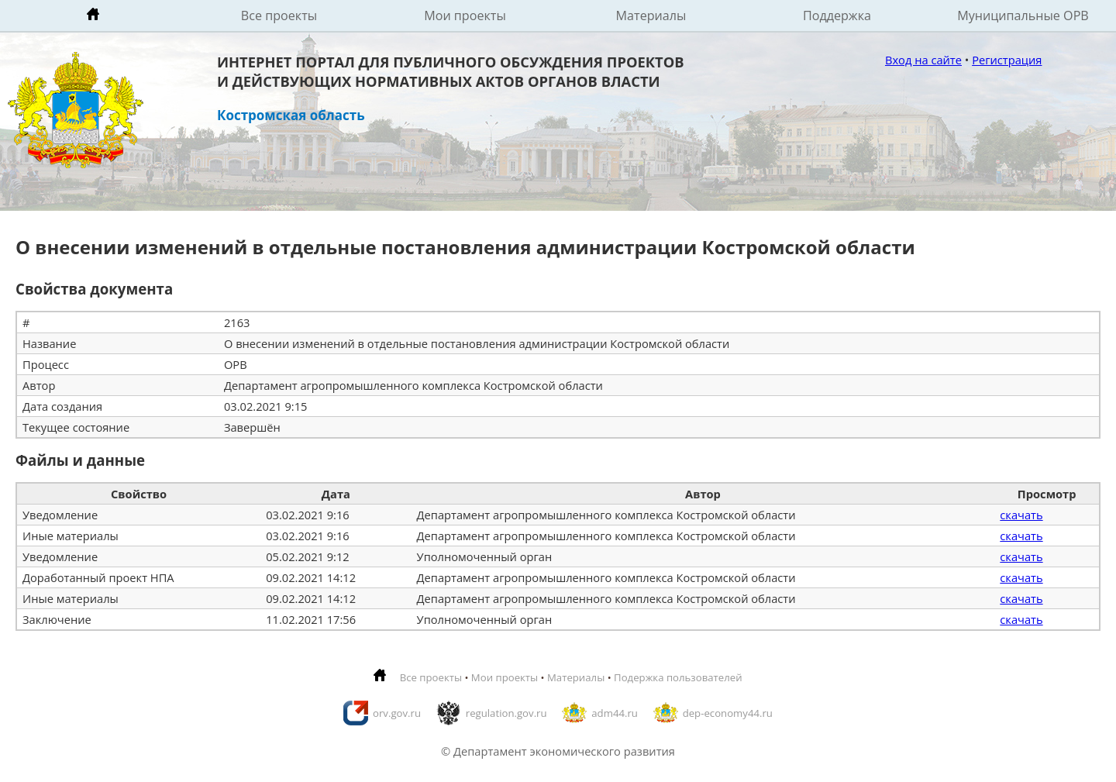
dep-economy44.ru (728, 713)
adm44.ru (614, 713)
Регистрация (1007, 59)
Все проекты (279, 15)
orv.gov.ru (397, 713)
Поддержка (837, 15)
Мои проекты (465, 15)
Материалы (651, 15)
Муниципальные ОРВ (1023, 15)
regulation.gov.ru (506, 713)
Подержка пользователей (678, 677)
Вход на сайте (923, 59)
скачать (1021, 514)
